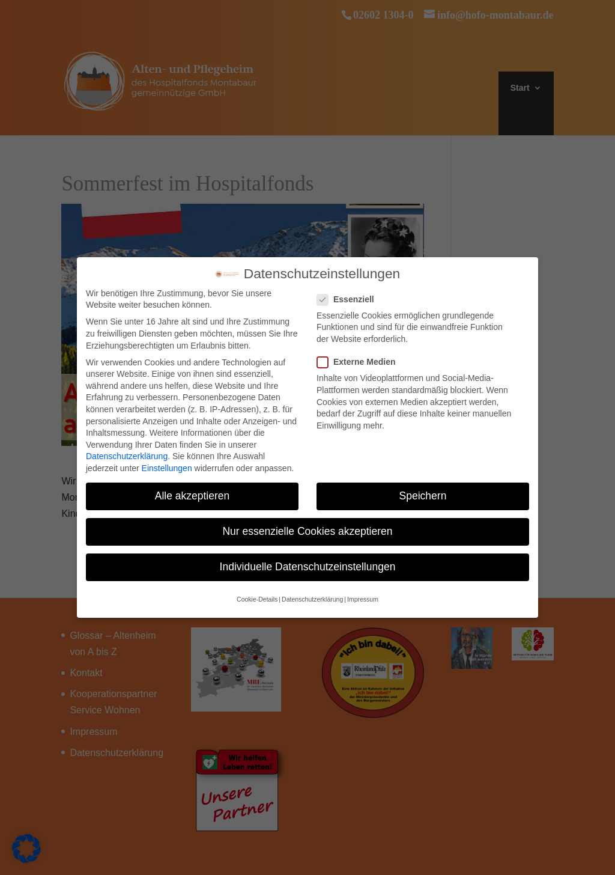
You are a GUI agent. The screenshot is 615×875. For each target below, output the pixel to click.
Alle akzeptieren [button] (192, 490)
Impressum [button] (362, 593)
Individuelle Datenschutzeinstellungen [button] (308, 561)
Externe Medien (361, 356)
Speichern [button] (423, 490)
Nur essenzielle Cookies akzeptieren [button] (307, 525)
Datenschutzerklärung (127, 450)
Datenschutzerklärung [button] (312, 593)
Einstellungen (167, 462)
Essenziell (350, 293)
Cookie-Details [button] (257, 593)
